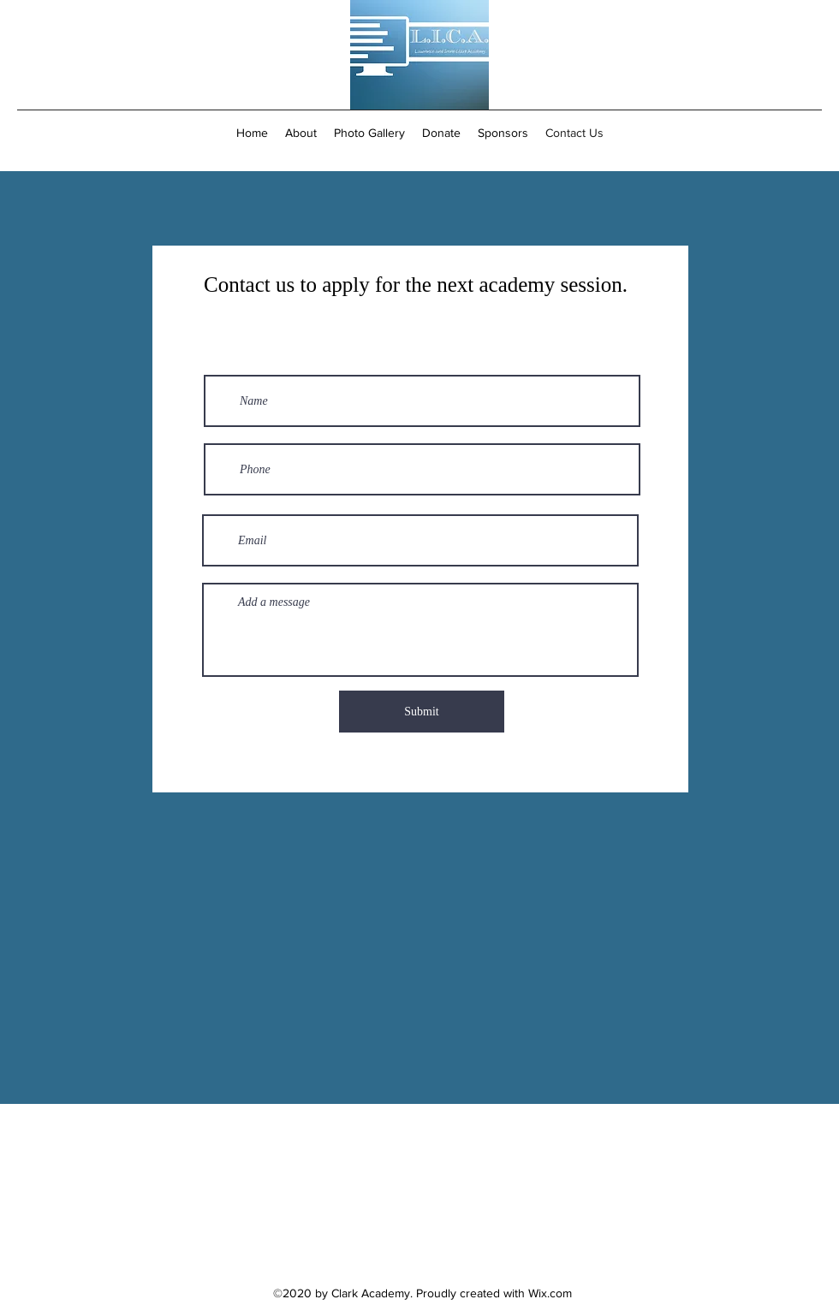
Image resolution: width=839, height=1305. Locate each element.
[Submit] (421, 712)
